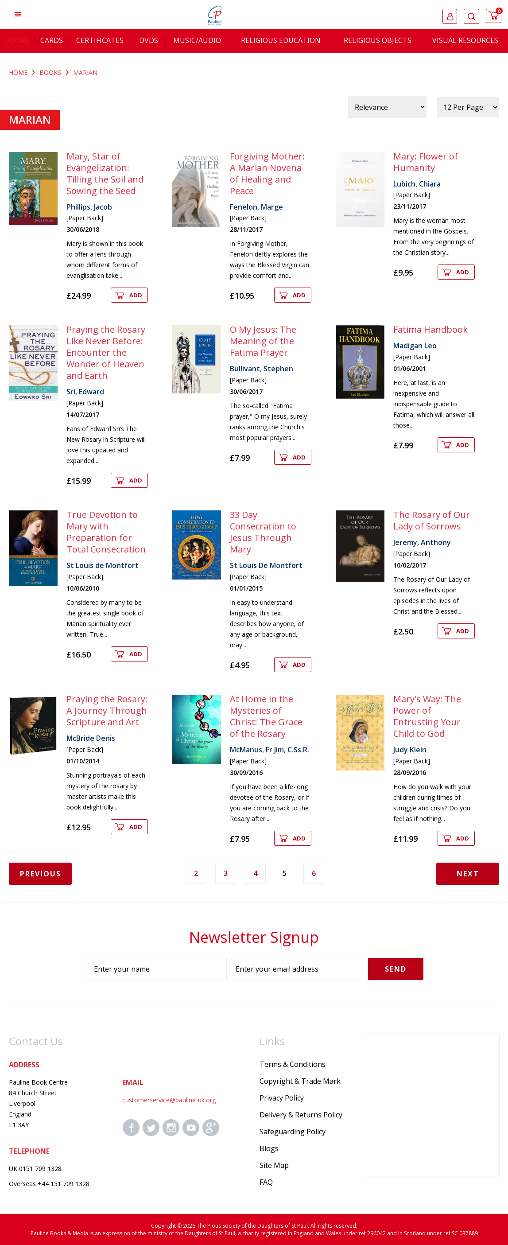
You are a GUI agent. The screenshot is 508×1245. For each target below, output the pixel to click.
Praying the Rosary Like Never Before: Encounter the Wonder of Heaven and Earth (105, 352)
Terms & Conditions (293, 1064)
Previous (40, 874)
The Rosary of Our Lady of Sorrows (431, 520)
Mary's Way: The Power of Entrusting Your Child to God (427, 716)
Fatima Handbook (430, 329)
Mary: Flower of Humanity (425, 162)
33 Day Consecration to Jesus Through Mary (263, 532)
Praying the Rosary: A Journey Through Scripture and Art (106, 710)
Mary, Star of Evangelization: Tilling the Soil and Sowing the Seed (104, 173)
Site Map (274, 1165)
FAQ (266, 1182)
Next (468, 874)
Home (18, 72)
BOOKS (50, 72)
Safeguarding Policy (293, 1131)
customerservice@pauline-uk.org (169, 1100)
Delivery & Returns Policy (301, 1115)
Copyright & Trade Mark (300, 1081)
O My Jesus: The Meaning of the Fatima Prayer (263, 340)
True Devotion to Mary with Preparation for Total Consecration (106, 532)
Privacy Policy (282, 1098)
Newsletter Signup (254, 937)
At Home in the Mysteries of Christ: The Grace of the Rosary (266, 716)
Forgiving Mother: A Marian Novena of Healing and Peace (267, 173)
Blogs (269, 1148)
